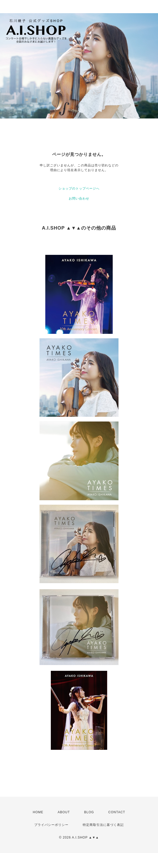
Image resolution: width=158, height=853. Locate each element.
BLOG (89, 812)
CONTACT (116, 812)
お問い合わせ (79, 198)
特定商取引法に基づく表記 (103, 825)
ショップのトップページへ (79, 188)
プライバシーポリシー (51, 825)
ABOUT (64, 812)
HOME (38, 812)
